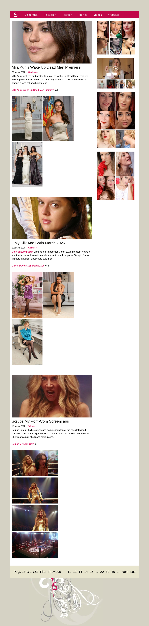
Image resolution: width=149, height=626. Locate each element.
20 (102, 572)
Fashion (67, 14)
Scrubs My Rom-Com (23, 444)
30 (107, 572)
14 (86, 572)
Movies (83, 14)
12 (75, 572)
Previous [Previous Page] (54, 572)
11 (69, 572)
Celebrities (31, 14)
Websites (113, 14)
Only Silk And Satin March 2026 (38, 243)
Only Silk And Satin (22, 252)
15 (91, 572)
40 (113, 572)
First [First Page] (43, 572)
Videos (98, 14)
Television (50, 14)
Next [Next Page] (125, 572)
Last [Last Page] (133, 572)
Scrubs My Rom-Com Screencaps (40, 421)
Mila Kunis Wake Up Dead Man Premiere (46, 67)
